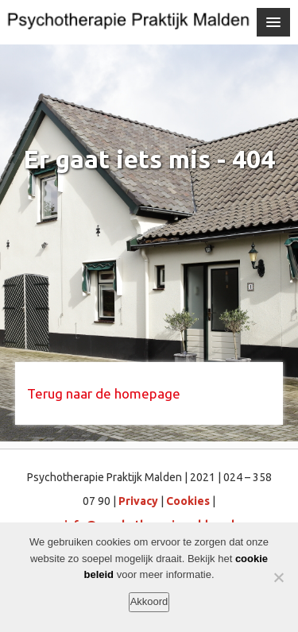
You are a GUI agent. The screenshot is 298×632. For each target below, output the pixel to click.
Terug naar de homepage (103, 393)
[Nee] (278, 577)
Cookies (188, 501)
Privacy (138, 501)
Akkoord (149, 601)
